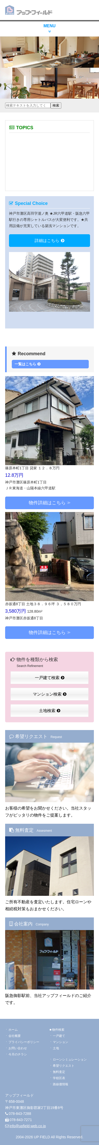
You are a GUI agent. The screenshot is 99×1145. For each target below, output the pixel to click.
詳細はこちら (49, 240)
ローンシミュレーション (70, 1059)
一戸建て (59, 1036)
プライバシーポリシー (23, 1042)
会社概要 (14, 1036)
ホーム (13, 1029)
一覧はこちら (28, 364)
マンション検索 (49, 694)
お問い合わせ (17, 1048)
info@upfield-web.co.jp (27, 1126)
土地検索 (49, 710)
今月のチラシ (17, 1054)
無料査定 (59, 1072)
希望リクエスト (63, 1066)
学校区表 (59, 1078)
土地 (56, 1048)
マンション (60, 1042)
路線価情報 (60, 1084)
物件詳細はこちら (47, 502)
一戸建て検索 (49, 677)
